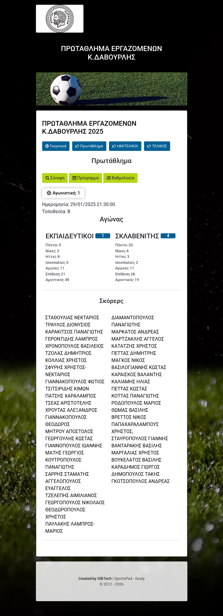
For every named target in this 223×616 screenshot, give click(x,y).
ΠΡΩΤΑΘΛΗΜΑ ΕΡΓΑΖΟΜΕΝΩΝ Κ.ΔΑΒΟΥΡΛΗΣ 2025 (89, 127)
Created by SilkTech (95, 578)
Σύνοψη (55, 177)
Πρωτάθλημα (89, 146)
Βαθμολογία (120, 177)
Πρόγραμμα (85, 177)
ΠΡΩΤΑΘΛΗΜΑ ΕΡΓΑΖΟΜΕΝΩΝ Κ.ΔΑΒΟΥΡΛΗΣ (111, 52)
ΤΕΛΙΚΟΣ (157, 146)
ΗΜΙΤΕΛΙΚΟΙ (125, 146)
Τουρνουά (55, 146)
